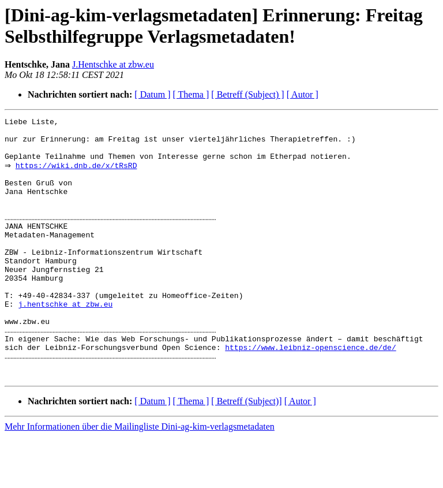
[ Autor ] (302, 94)
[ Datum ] (152, 94)
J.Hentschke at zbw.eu (113, 64)
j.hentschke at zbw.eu (65, 341)
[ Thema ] (191, 94)
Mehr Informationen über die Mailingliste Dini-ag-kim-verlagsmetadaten (140, 478)
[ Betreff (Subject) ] (247, 94)
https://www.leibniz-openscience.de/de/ (310, 393)
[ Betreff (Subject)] (246, 452)
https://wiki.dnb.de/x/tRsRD (79, 175)
